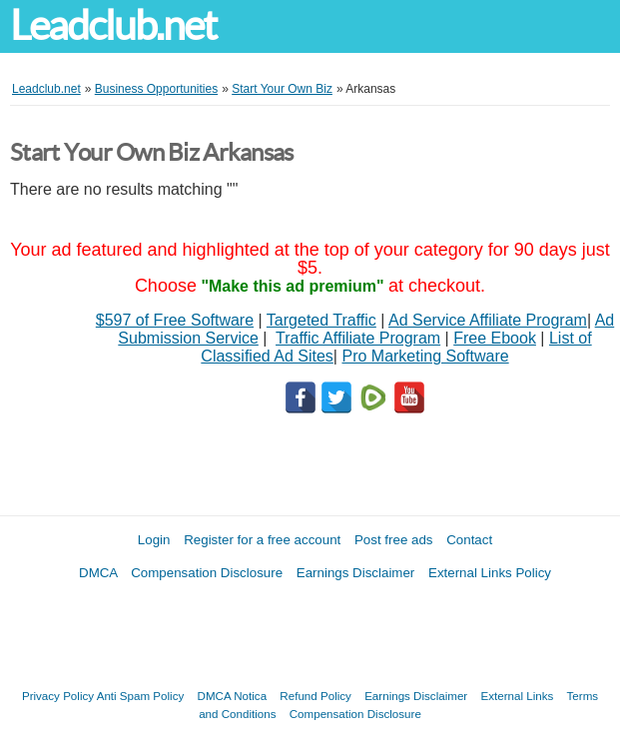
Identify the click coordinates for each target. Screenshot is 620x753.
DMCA (98, 572)
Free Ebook (494, 338)
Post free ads (393, 539)
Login (154, 539)
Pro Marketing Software (424, 356)
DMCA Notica (233, 695)
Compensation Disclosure (207, 572)
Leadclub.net (113, 25)
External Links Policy (489, 572)
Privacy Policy (58, 695)
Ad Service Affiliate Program (487, 320)
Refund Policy (315, 695)
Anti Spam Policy (141, 695)
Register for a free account (262, 539)
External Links (516, 695)
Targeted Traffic (321, 320)
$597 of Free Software (175, 320)
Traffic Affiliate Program (358, 338)
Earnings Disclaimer (356, 572)
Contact (469, 539)
